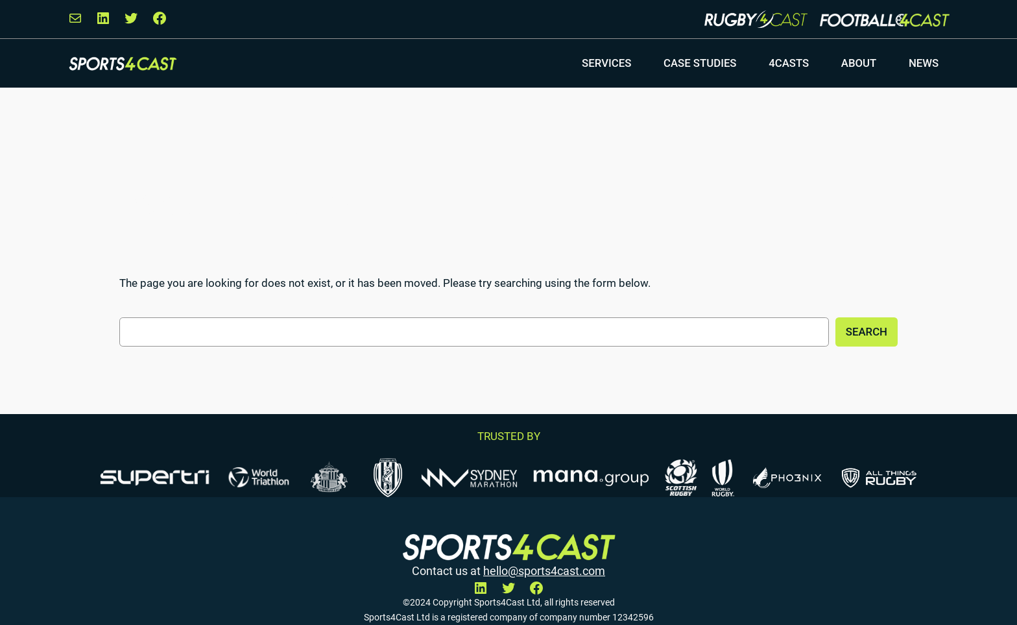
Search (866, 331)
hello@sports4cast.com (544, 571)
